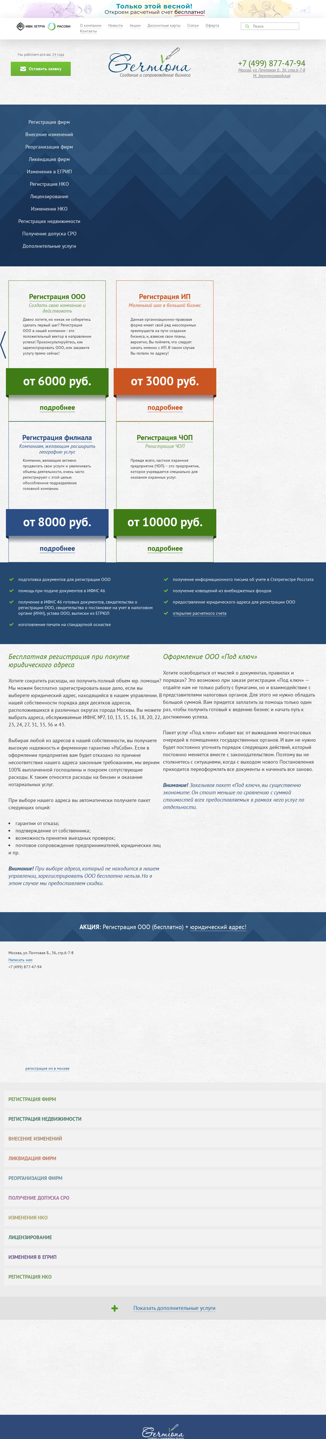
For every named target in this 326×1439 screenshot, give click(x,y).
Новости (115, 25)
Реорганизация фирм (35, 1178)
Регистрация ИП (165, 296)
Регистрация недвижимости (45, 1119)
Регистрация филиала (57, 437)
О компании (91, 25)
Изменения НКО (28, 1217)
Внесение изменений (35, 1138)
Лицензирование (30, 1237)
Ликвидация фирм (32, 1158)
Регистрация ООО (57, 296)
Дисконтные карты (163, 25)
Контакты (88, 31)
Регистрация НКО (30, 1277)
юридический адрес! (218, 927)
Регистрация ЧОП (165, 437)
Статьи (193, 25)
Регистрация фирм (32, 1099)
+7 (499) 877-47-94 (271, 63)
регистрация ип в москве (47, 1068)
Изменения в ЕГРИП (32, 1257)
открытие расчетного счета (199, 613)
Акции (135, 25)
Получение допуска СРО (38, 1198)
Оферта (212, 25)
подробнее (57, 407)
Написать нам (20, 959)
